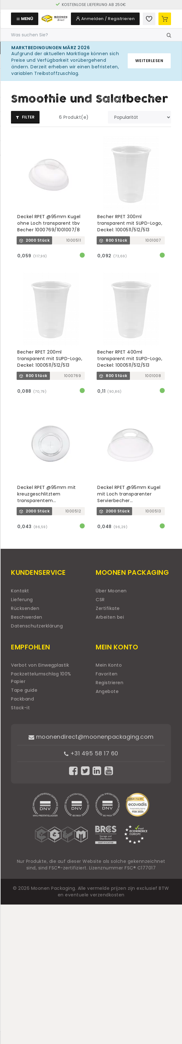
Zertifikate (108, 608)
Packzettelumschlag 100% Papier (41, 678)
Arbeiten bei (110, 617)
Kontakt (20, 591)
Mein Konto (109, 665)
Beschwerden (26, 617)
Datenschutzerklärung (37, 626)
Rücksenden (25, 608)
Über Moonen (111, 591)
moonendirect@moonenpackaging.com (91, 737)
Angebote (107, 691)
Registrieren (109, 682)
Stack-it (20, 708)
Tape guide (24, 690)
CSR (100, 599)
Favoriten (107, 674)
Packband (22, 699)
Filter (25, 117)
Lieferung (22, 599)
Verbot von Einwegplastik (40, 665)
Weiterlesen (149, 60)
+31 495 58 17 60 (91, 753)
